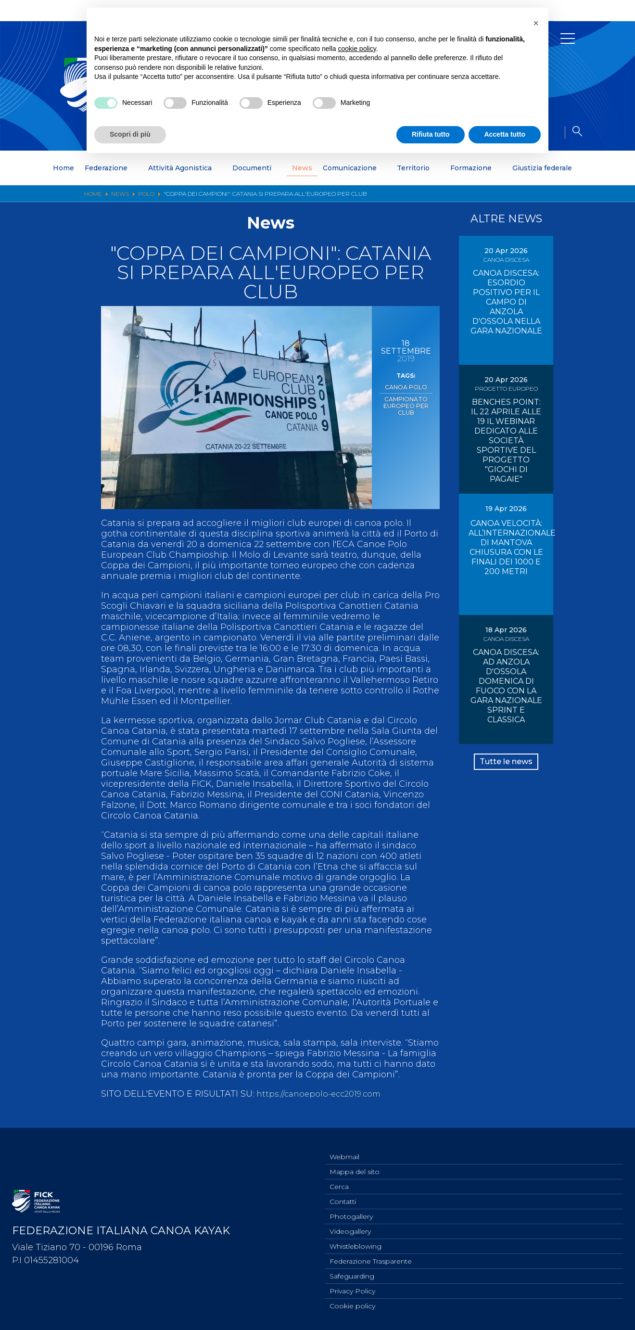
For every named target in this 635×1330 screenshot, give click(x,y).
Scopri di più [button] (130, 134)
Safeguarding (352, 1273)
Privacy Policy (352, 1289)
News (302, 168)
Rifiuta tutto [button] (431, 134)
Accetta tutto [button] (504, 134)
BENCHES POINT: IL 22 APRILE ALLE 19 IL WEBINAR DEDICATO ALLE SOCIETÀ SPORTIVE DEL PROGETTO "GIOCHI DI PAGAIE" (506, 440)
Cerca (339, 1178)
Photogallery (351, 1210)
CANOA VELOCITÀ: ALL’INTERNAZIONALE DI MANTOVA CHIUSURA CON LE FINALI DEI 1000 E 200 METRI (512, 547)
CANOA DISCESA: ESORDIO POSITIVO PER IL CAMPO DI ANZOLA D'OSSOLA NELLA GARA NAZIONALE (506, 302)
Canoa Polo (405, 386)
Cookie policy (352, 1305)
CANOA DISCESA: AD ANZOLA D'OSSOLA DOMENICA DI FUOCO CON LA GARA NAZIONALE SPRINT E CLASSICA (506, 686)
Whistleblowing (355, 1242)
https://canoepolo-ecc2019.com (323, 1093)
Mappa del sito (355, 1162)
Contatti (343, 1194)
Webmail (344, 1146)
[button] (536, 23)
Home (63, 168)
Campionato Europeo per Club (406, 403)
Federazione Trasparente (371, 1257)
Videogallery (350, 1226)
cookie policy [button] (357, 48)
